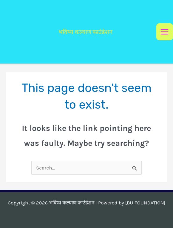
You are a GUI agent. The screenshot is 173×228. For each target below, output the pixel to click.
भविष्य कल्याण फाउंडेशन (85, 32)
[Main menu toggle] (164, 31)
